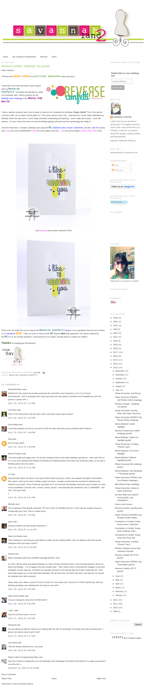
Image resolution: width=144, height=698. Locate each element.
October (119, 378)
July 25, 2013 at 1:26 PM (21, 418)
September (120, 382)
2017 (115, 352)
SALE (54, 57)
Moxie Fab (14, 375)
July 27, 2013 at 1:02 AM (21, 618)
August (118, 386)
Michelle (12, 504)
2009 (115, 611)
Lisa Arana (12, 642)
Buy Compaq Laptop (132, 638)
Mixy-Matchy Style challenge (127, 484)
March (118, 587)
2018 (115, 348)
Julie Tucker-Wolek (16, 596)
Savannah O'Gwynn (122, 117)
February (119, 591)
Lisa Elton (12, 410)
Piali (10, 439)
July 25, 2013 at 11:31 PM (22, 529)
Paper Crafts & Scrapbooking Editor (23, 657)
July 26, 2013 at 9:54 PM (21, 604)
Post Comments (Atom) (23, 684)
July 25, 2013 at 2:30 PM (21, 447)
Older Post (101, 678)
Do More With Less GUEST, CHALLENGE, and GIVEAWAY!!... (127, 498)
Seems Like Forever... (124, 504)
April (117, 584)
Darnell (11, 554)
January (119, 595)
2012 (115, 600)
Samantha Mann (15, 389)
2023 (115, 329)
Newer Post (6, 678)
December (120, 371)
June (117, 576)
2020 (115, 341)
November (120, 375)
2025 (115, 322)
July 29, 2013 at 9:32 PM (21, 650)
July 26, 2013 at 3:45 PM (21, 589)
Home (5, 57)
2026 (115, 318)
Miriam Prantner (15, 454)
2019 (115, 344)
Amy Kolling (13, 424)
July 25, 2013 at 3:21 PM (21, 468)
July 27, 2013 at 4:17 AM (21, 636)
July (117, 390)
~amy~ (11, 610)
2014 (115, 364)
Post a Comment (8, 674)
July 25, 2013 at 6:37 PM (21, 497)
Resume (43, 57)
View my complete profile (123, 141)
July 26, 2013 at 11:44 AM (22, 547)
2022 (115, 333)
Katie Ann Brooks (15, 536)
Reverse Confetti (28, 375)
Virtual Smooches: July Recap (127, 393)
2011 (115, 604)
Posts (115, 165)
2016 (115, 356)
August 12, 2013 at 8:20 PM (23, 668)
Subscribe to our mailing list (125, 74)
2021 (115, 337)
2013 (115, 367)
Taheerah (12, 625)
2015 (115, 360)
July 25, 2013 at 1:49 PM (21, 432)
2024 (115, 325)
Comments (117, 170)
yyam (10, 522)
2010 (115, 607)
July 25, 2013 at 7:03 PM (21, 515)
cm (9, 474)
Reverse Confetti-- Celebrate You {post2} (25, 66)
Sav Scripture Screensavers (24, 57)
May (117, 580)
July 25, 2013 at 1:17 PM (21, 403)
